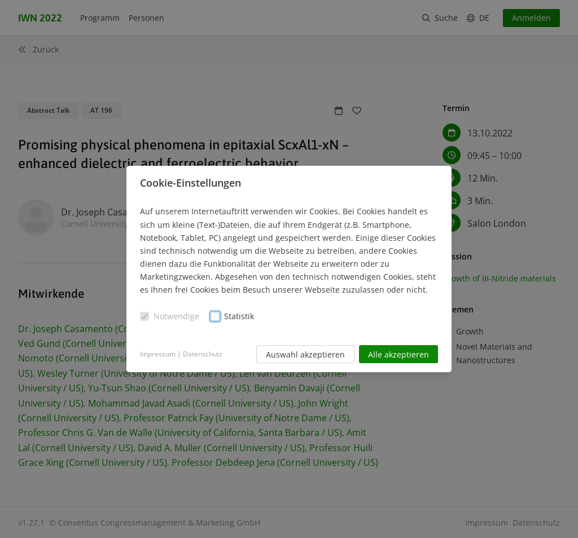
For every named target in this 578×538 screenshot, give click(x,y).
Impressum (158, 354)
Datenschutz (202, 354)
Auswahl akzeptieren (305, 354)
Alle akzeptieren (398, 354)
